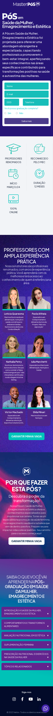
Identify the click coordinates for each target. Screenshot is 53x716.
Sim (9, 113)
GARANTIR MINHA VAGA (26, 436)
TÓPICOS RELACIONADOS (18, 666)
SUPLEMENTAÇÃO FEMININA (19, 644)
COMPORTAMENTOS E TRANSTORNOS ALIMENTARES (24, 624)
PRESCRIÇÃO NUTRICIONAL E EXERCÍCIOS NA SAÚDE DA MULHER (26, 656)
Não (21, 113)
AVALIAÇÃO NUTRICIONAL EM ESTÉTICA (24, 635)
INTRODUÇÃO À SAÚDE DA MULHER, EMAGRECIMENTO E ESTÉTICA (22, 612)
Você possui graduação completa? (21, 108)
